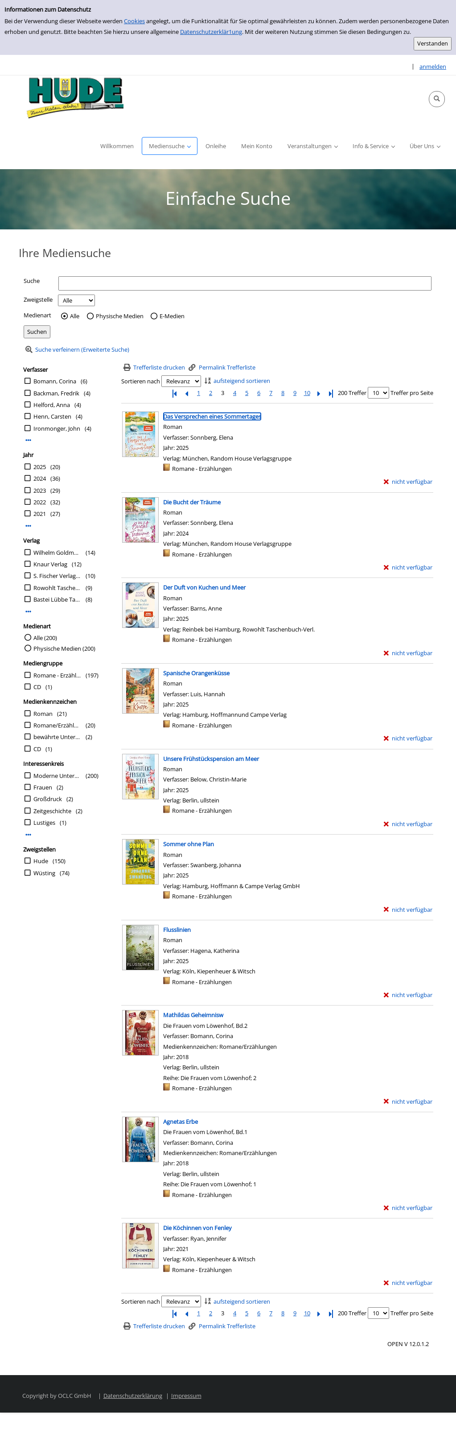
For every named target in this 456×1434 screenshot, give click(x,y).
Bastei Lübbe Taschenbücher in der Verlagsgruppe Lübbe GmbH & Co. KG (57, 599)
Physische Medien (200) (64, 648)
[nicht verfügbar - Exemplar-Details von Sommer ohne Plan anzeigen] (408, 910)
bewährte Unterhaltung (57, 737)
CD (37, 687)
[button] (437, 99)
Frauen (42, 787)
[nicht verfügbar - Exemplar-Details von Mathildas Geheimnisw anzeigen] (408, 1102)
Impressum (186, 1396)
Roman (43, 714)
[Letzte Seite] (331, 393)
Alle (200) (45, 638)
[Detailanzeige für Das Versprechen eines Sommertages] (212, 416)
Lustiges (44, 823)
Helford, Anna (51, 405)
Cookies (134, 21)
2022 (39, 502)
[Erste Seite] (174, 393)
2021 (39, 514)
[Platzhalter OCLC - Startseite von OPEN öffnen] (72, 99)
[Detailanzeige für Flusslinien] (177, 930)
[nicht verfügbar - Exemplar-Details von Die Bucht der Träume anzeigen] (408, 567)
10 (307, 393)
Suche (32, 281)
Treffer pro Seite (411, 393)
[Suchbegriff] (244, 283)
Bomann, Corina (54, 381)
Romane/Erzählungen (57, 725)
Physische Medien (120, 316)
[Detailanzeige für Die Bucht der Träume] (192, 502)
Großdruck (47, 799)
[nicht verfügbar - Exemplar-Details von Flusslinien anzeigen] (408, 995)
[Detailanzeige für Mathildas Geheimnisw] (193, 1015)
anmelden (432, 66)
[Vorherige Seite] (186, 393)
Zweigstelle (38, 299)
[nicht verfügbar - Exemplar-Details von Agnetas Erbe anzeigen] (408, 1208)
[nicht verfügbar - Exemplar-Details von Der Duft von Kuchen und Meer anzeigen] (408, 653)
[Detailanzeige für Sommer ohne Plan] (188, 844)
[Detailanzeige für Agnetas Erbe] (180, 1122)
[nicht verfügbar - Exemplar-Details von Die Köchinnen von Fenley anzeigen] (408, 1283)
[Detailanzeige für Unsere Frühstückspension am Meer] (211, 759)
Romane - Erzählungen (57, 675)
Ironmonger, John (56, 428)
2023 (39, 490)
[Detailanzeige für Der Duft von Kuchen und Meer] (204, 587)
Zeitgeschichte (52, 811)
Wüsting (44, 873)
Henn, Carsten (52, 416)
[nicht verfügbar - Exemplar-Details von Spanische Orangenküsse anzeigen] (408, 738)
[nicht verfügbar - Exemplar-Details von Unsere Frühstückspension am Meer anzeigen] (408, 824)
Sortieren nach (140, 381)
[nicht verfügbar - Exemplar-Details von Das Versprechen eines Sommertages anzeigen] (408, 482)
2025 (39, 467)
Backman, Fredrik (56, 393)
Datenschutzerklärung (132, 1396)
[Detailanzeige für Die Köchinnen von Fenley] (197, 1228)
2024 (39, 478)
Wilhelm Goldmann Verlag (57, 553)
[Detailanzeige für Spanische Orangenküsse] (196, 673)
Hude (40, 861)
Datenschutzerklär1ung (211, 32)
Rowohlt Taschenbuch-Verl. (57, 588)
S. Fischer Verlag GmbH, (57, 576)
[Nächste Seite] (319, 393)
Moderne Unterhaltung (57, 776)
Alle (74, 316)
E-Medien (172, 316)
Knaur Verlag (50, 564)
